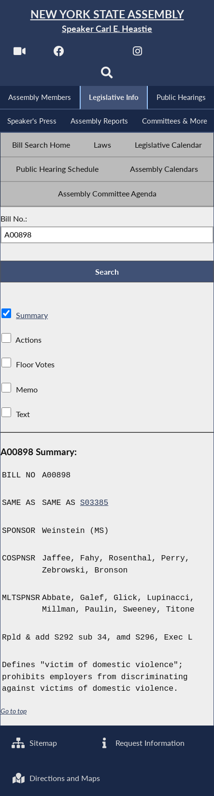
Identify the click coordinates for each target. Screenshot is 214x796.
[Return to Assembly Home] (107, 21)
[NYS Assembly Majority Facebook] (59, 54)
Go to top (13, 713)
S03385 (94, 505)
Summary (32, 317)
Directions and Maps (56, 778)
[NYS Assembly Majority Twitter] (98, 54)
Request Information (141, 742)
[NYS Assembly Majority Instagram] (137, 54)
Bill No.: (13, 220)
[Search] (107, 75)
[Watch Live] (19, 54)
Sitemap (34, 742)
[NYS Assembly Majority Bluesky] (177, 54)
